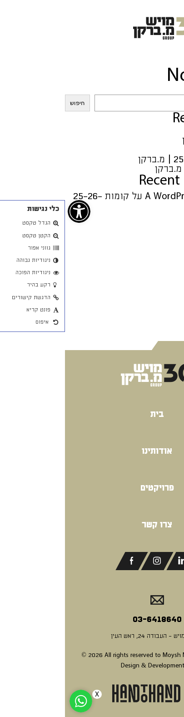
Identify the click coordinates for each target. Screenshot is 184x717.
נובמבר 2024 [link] (158, 260)
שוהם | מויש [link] (159, 130)
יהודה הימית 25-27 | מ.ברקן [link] (128, 159)
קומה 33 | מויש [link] (153, 149)
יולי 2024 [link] (164, 279)
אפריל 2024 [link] (160, 298)
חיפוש (172, 89)
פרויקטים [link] (92, 488)
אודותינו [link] (92, 451)
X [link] (32, 694)
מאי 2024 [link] (165, 289)
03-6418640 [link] (92, 619)
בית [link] (92, 414)
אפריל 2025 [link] (160, 250)
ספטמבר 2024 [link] (156, 270)
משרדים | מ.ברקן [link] (150, 140)
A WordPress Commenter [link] (132, 196)
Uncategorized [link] (154, 322)
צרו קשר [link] (92, 525)
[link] (14, 211)
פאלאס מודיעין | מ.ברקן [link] (137, 169)
